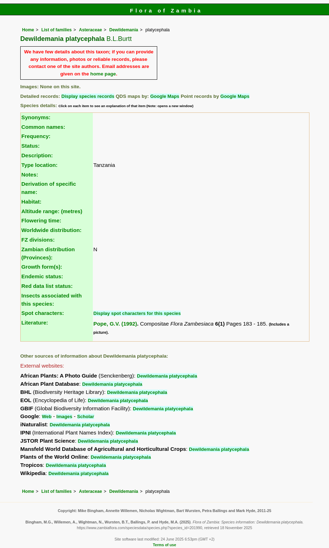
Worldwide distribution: (51, 230)
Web (47, 416)
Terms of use (164, 545)
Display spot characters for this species (137, 313)
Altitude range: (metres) (51, 211)
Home (28, 29)
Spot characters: (42, 313)
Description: (37, 155)
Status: (30, 146)
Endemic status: (42, 276)
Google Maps (164, 96)
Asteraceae (90, 29)
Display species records (88, 96)
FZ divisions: (38, 240)
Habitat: (31, 202)
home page (103, 74)
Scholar (85, 416)
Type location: (39, 165)
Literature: (34, 323)
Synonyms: (36, 117)
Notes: (29, 175)
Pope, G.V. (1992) (115, 324)
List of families (56, 29)
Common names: (43, 127)
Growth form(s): (41, 267)
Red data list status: (47, 286)
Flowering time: (41, 220)
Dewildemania (123, 29)
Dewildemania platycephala (167, 376)
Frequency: (36, 136)
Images (65, 416)
